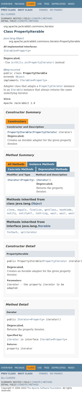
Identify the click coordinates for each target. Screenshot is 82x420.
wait (53, 213)
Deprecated (59, 4)
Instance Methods (41, 164)
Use (39, 4)
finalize (35, 209)
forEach (12, 232)
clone (10, 209)
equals (22, 209)
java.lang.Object (14, 38)
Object (20, 76)
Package (19, 4)
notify (11, 213)
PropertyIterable (19, 132)
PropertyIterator (45, 132)
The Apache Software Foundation (44, 388)
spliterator (28, 232)
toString (41, 213)
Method (47, 18)
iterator (42, 180)
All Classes (8, 14)
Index (71, 4)
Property (23, 50)
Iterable (10, 50)
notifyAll (25, 213)
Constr (36, 18)
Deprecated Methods (53, 169)
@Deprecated (12, 69)
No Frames (56, 10)
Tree (46, 4)
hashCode (65, 209)
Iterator (13, 180)
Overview (6, 4)
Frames (43, 10)
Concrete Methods (21, 169)
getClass (51, 209)
